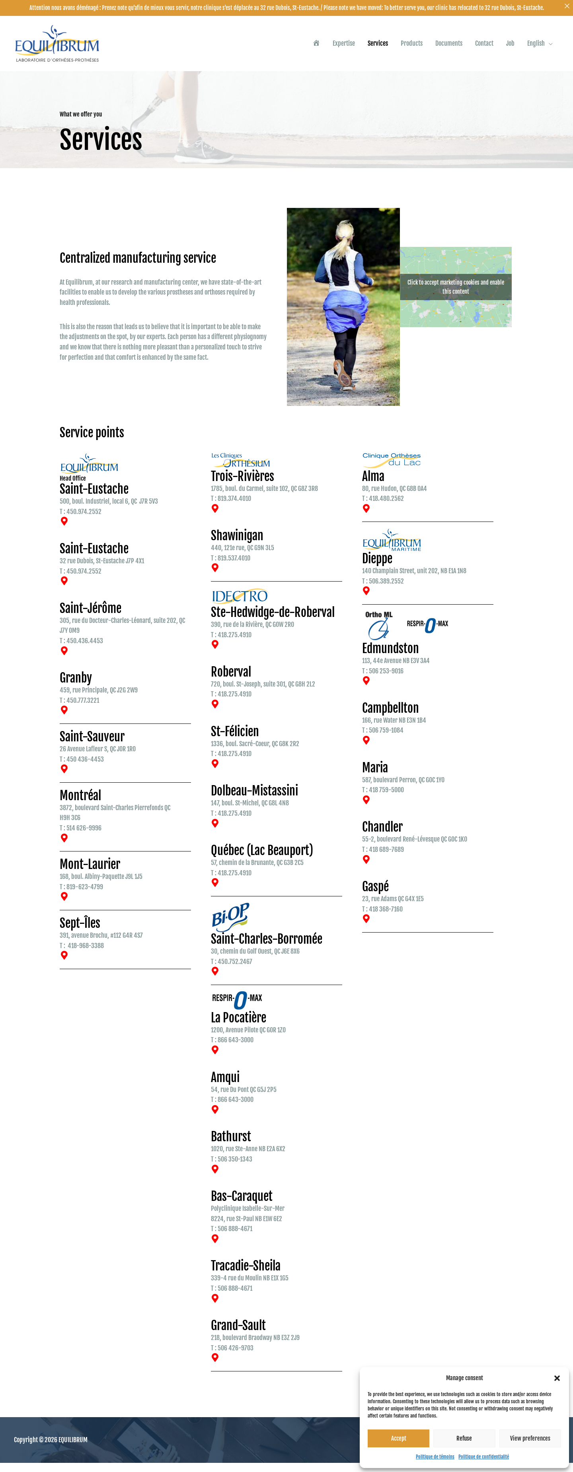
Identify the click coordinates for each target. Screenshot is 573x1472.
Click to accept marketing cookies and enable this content (455, 296)
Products (412, 48)
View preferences (530, 1438)
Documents (448, 48)
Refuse (464, 1438)
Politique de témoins (435, 1457)
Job (510, 48)
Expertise (344, 48)
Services (378, 48)
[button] (557, 1378)
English (536, 48)
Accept (398, 1438)
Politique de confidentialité (483, 1457)
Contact (484, 48)
